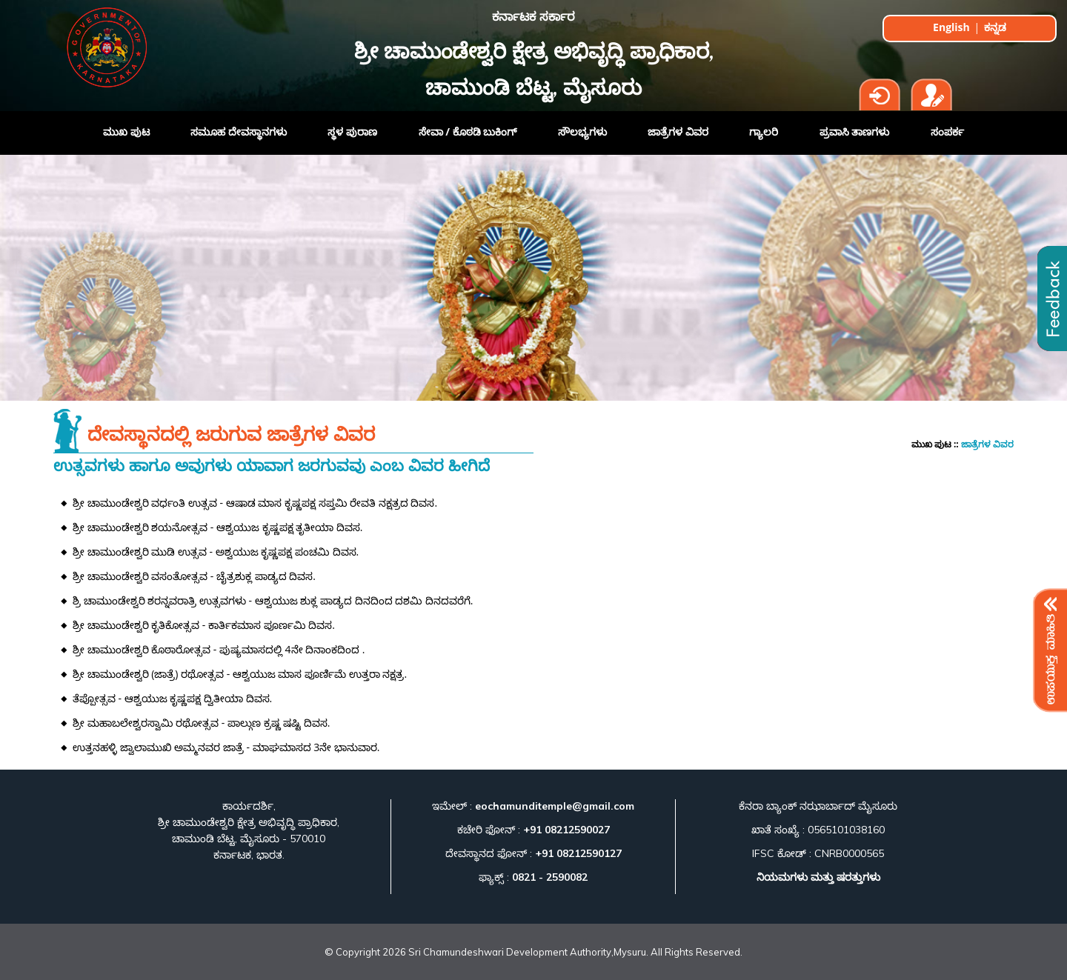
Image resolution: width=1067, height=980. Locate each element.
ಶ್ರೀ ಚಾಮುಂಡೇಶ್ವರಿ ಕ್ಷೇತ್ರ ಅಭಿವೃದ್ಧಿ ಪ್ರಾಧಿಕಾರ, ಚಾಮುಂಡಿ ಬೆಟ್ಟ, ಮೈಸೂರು (534, 72)
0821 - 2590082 (548, 877)
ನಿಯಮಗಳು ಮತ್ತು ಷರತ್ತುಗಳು (818, 877)
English (952, 27)
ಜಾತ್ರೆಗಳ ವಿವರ (678, 131)
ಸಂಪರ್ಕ (947, 131)
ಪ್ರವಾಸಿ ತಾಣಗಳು (855, 131)
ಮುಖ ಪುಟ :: (936, 444)
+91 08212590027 (566, 829)
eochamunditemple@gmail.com (553, 806)
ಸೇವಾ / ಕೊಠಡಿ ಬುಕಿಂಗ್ (468, 131)
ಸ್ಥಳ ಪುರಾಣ (352, 131)
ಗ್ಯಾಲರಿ (763, 131)
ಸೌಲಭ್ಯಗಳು (582, 131)
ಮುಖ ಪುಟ (126, 131)
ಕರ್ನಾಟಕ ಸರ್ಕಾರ (533, 17)
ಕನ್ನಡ (995, 27)
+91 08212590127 (578, 853)
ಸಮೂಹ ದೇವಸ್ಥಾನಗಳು (238, 131)
